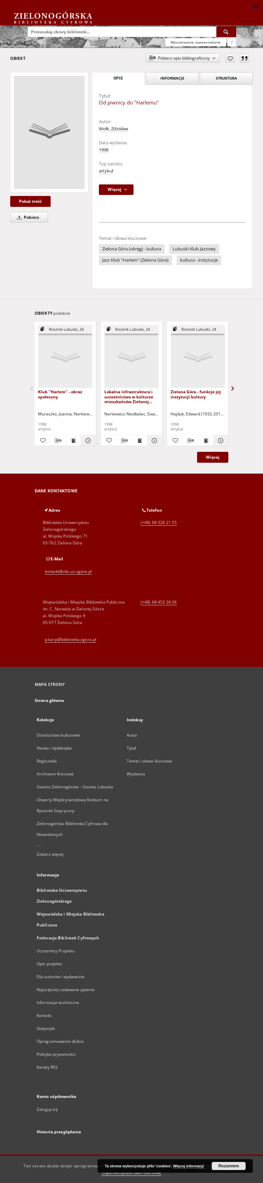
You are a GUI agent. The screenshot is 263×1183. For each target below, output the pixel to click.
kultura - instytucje (199, 260)
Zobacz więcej (50, 854)
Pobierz (27, 217)
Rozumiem (228, 1166)
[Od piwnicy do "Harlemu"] (49, 132)
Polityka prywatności (56, 1054)
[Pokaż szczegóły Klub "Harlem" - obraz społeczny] (87, 440)
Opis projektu (50, 964)
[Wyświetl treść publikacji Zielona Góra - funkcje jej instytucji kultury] (205, 440)
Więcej (213, 457)
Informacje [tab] (172, 78)
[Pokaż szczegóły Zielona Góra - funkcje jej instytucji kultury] (219, 440)
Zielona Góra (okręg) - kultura (131, 249)
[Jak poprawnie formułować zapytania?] (231, 42)
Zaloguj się (47, 1109)
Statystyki (46, 1028)
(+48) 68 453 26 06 (159, 602)
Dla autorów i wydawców (60, 977)
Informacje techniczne (58, 1002)
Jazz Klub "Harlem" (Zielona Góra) (135, 260)
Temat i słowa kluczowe (149, 761)
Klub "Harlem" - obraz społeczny (60, 394)
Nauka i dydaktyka (54, 748)
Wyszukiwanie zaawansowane (196, 42)
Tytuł (131, 748)
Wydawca (136, 774)
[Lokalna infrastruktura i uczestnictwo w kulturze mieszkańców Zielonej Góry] (131, 356)
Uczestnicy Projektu (55, 951)
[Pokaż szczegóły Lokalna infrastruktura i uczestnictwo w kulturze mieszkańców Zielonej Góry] (153, 440)
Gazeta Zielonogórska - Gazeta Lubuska (75, 787)
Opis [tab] (118, 78)
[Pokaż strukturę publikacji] (65, 329)
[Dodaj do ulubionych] (229, 58)
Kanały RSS (47, 1067)
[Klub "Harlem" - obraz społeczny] (65, 356)
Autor (132, 735)
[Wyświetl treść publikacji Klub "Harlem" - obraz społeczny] (73, 440)
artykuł (106, 171)
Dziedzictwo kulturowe (58, 735)
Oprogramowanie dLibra (60, 1041)
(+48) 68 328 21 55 (159, 522)
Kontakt (44, 1015)
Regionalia (47, 761)
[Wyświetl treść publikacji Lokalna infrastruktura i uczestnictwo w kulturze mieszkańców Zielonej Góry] (139, 440)
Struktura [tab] (226, 78)
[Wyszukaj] (226, 31)
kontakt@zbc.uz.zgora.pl (68, 571)
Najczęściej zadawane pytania (65, 989)
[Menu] (255, 5)
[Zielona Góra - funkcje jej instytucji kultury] (198, 356)
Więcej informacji (188, 1166)
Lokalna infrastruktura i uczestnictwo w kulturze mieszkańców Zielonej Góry (128, 396)
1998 (103, 150)
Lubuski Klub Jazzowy (194, 249)
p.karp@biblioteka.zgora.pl (70, 639)
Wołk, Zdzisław (113, 129)
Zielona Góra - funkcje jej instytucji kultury (196, 394)
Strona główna (49, 700)
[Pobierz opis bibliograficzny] (57, 440)
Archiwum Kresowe (55, 774)
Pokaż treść (30, 201)
